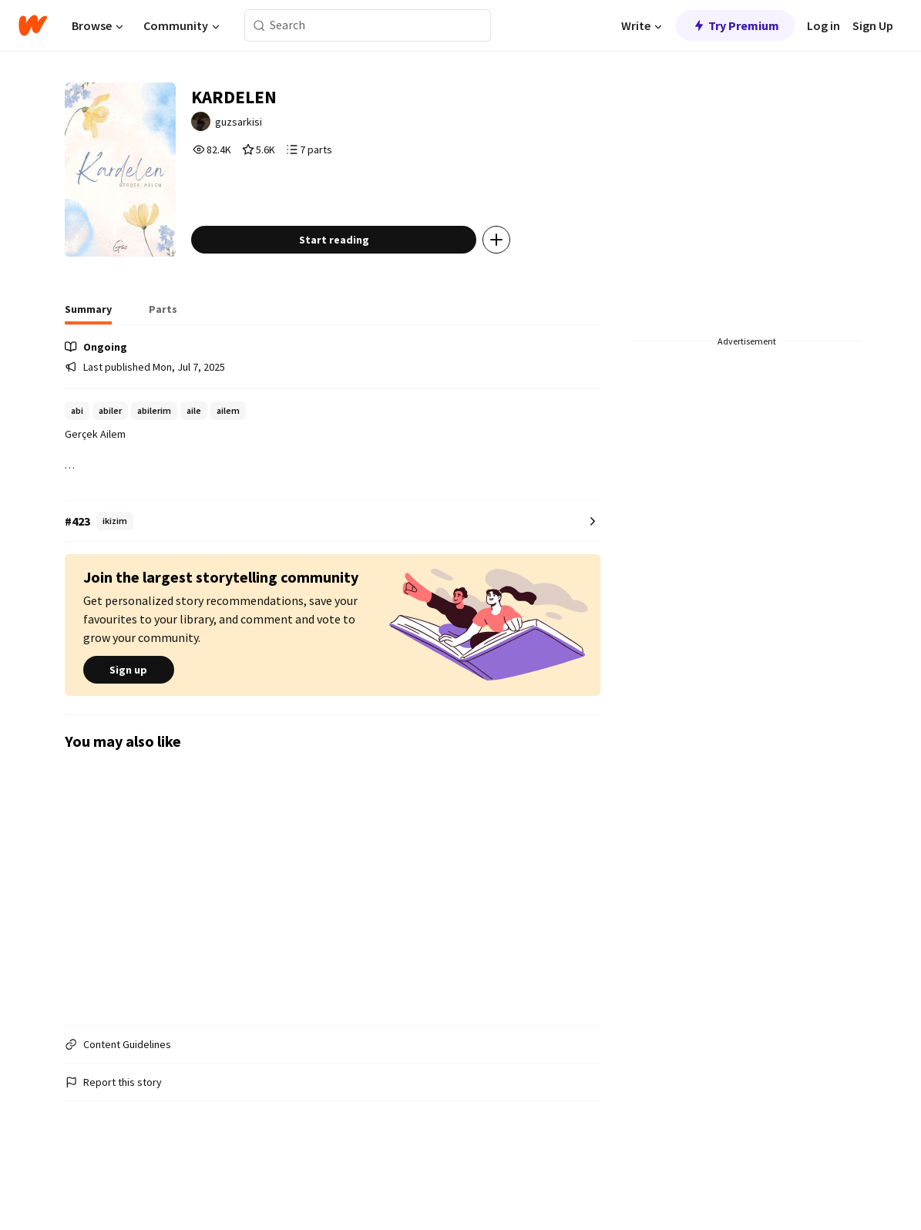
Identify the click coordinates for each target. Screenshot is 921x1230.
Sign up (128, 718)
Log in (823, 25)
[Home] (32, 25)
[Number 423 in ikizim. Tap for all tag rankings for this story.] (333, 569)
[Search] (259, 26)
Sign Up (872, 25)
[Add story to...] (531, 288)
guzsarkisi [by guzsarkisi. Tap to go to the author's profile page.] (277, 129)
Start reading (369, 288)
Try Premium (735, 25)
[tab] (88, 362)
